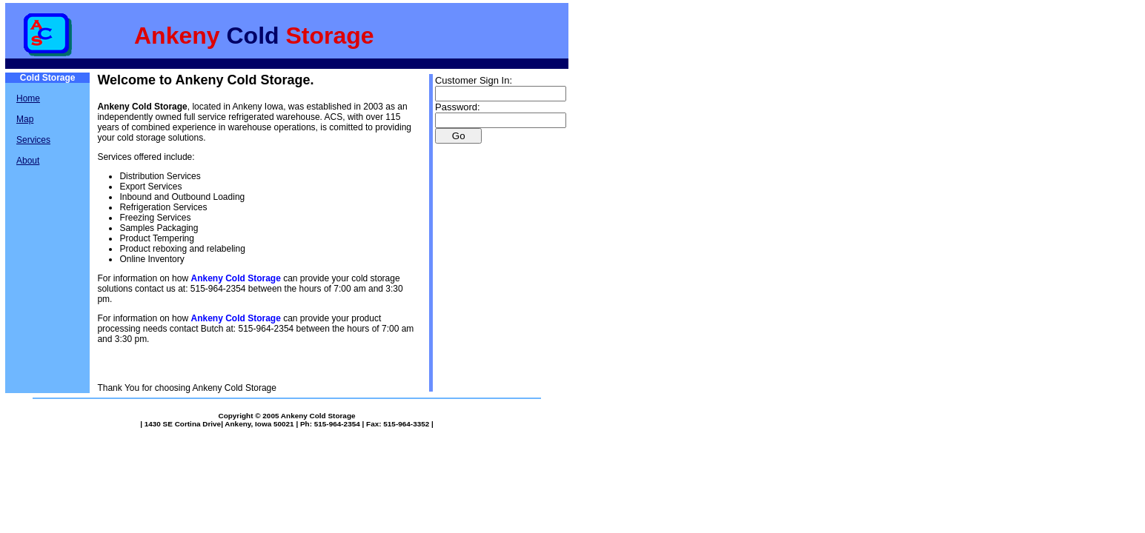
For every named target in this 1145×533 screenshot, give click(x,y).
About (27, 160)
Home (28, 98)
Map (24, 119)
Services (33, 140)
